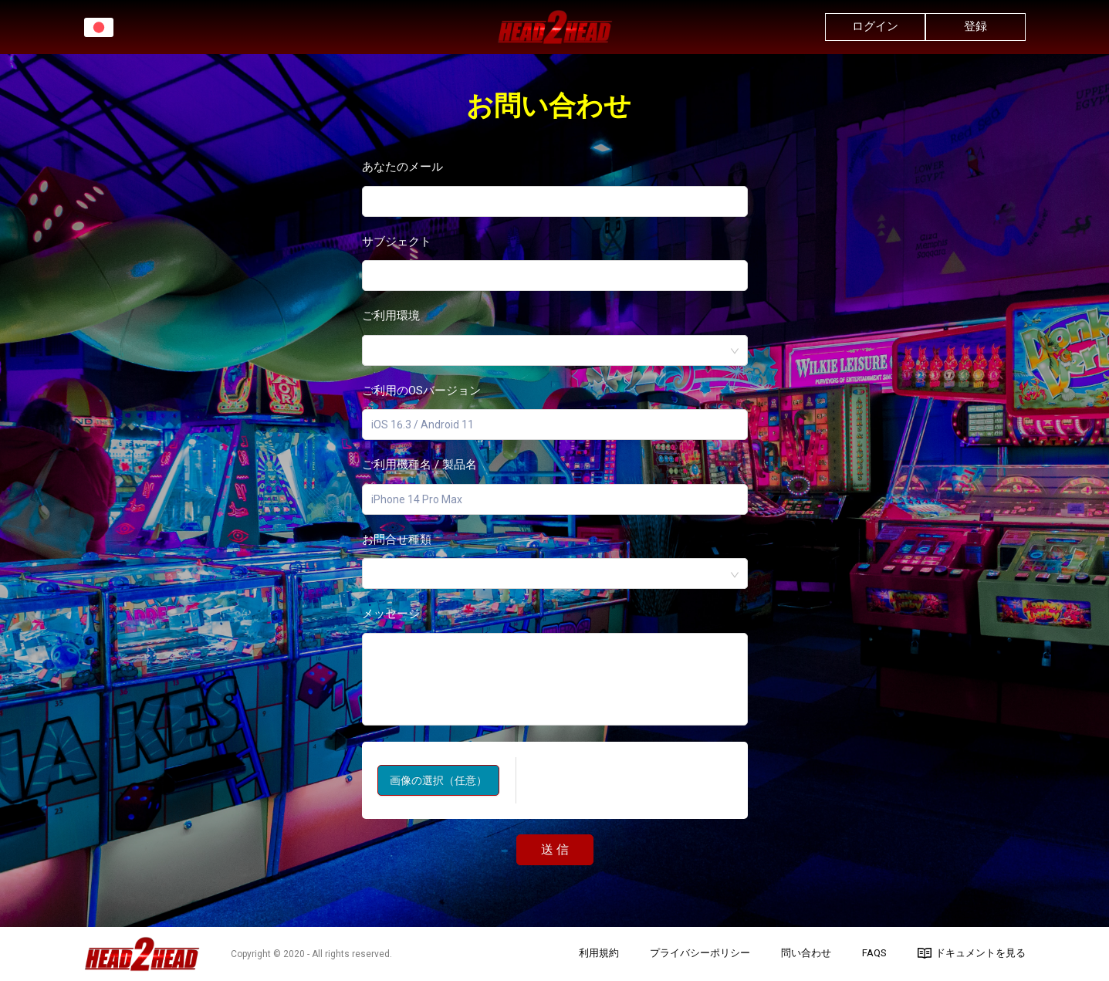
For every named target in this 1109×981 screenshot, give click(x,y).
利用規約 (599, 953)
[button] (98, 27)
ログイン (875, 26)
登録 (975, 26)
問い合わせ (806, 953)
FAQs (874, 953)
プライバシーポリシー (700, 953)
